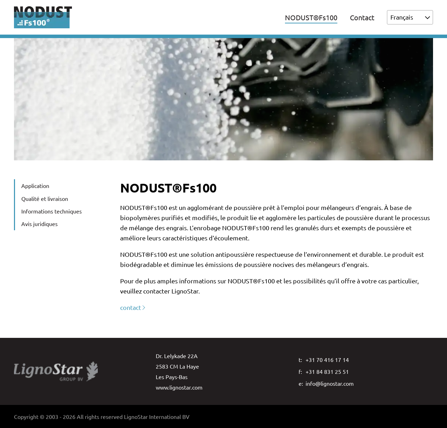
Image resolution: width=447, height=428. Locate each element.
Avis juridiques (39, 223)
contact (130, 307)
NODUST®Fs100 (311, 17)
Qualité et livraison (44, 198)
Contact (362, 17)
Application (35, 185)
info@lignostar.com (330, 383)
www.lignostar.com (179, 387)
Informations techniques (51, 211)
